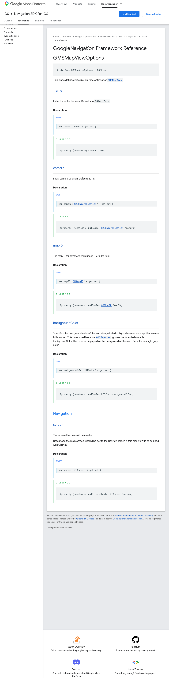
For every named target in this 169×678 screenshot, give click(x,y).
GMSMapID (78, 281)
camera (58, 168)
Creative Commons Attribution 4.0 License (133, 515)
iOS (6, 14)
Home (56, 36)
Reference (62, 40)
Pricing (92, 3)
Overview (61, 3)
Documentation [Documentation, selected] (109, 3)
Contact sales (153, 13)
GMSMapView (115, 80)
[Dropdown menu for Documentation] (122, 4)
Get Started (129, 13)
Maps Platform (27, 4)
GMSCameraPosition (85, 203)
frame (57, 91)
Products (77, 3)
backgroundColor (65, 323)
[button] (21, 24)
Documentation (107, 36)
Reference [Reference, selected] (23, 20)
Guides (8, 20)
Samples (39, 20)
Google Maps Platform (85, 36)
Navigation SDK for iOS (31, 14)
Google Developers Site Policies (127, 519)
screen (58, 425)
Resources (55, 20)
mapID (58, 245)
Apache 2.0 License (85, 519)
